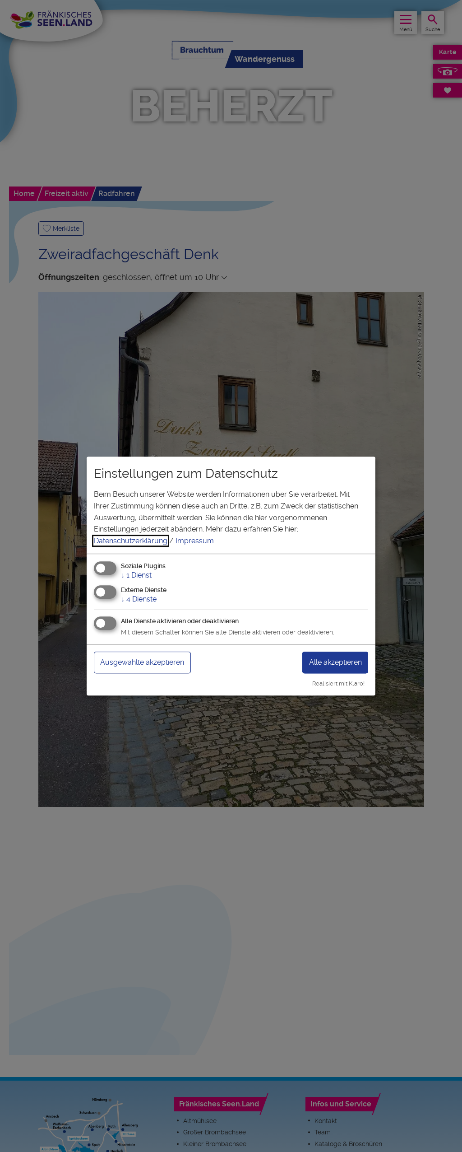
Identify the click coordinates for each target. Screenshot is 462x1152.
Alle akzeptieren (335, 662)
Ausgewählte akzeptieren (142, 662)
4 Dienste (139, 599)
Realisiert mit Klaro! (338, 683)
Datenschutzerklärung (130, 540)
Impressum (195, 540)
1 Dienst (136, 575)
